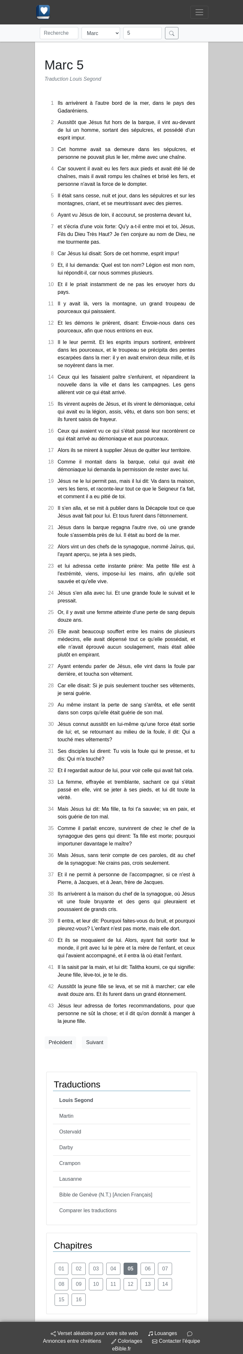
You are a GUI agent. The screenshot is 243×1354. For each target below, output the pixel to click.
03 (96, 1268)
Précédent (60, 1042)
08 (62, 1284)
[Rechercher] (171, 33)
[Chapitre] (142, 33)
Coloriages (126, 1341)
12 (131, 1284)
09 (79, 1284)
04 (113, 1268)
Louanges (162, 1333)
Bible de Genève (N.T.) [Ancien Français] (105, 1194)
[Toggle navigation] (199, 12)
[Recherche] (59, 33)
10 (96, 1284)
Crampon (70, 1163)
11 (113, 1284)
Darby (66, 1147)
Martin (66, 1116)
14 (165, 1284)
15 (62, 1299)
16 (79, 1299)
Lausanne (70, 1179)
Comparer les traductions (88, 1210)
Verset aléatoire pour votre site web (94, 1333)
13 (148, 1284)
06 (148, 1268)
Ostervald (70, 1131)
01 (62, 1268)
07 (165, 1268)
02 (79, 1268)
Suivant (94, 1042)
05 (131, 1268)
